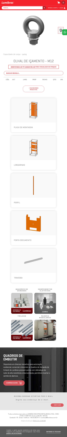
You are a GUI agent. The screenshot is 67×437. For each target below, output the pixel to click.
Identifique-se (16, 67)
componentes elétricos (45, 290)
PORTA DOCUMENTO (22, 240)
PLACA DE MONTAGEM (23, 128)
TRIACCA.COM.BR (39, 421)
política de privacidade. (14, 433)
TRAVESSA (18, 278)
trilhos (22, 316)
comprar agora (12, 383)
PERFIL (17, 203)
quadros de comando (22, 290)
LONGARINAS (19, 165)
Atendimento (64, 32)
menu (62, 3)
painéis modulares (45, 316)
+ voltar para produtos (33, 88)
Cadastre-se (30, 67)
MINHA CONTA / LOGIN (55, 8)
